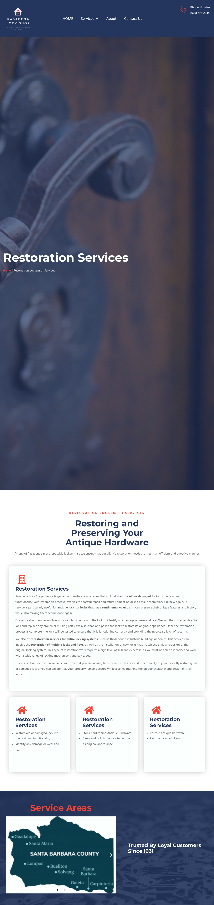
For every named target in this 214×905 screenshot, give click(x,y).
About (111, 18)
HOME (68, 18)
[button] (10, 854)
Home (7, 270)
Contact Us (133, 18)
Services (90, 19)
